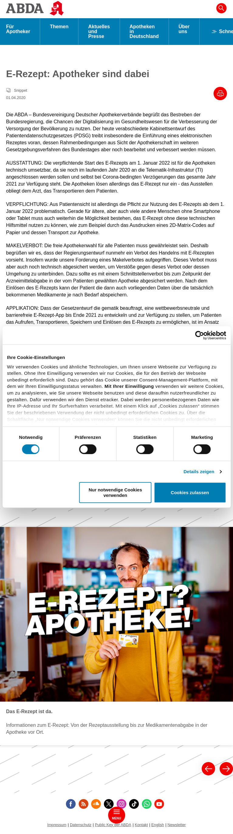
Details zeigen (198, 471)
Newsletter (176, 824)
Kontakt (141, 824)
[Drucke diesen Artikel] (220, 93)
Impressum (56, 824)
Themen (59, 26)
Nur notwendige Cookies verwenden (115, 492)
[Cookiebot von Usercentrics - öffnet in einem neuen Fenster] (199, 335)
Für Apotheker (18, 29)
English (157, 824)
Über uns (184, 29)
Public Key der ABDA (113, 824)
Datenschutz (80, 824)
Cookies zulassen (190, 492)
